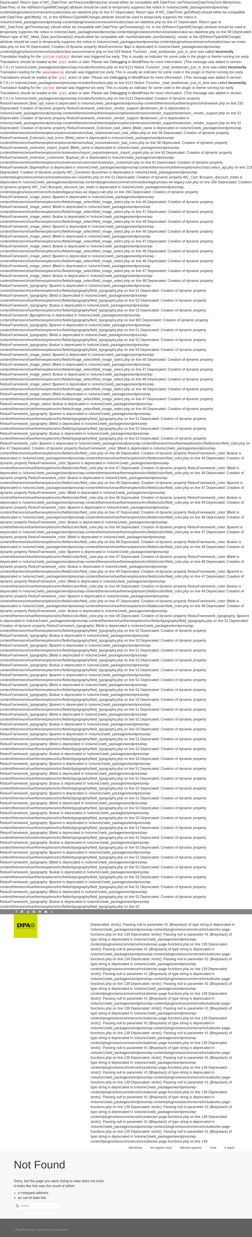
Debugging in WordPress (129, 62)
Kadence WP (61, 1230)
